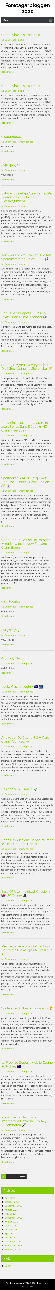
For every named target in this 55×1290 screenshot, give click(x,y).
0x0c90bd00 (11, 137)
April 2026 (10, 1197)
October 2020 (12, 1229)
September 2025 (13, 1205)
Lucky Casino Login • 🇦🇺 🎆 (22, 687)
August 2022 (11, 1221)
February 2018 (12, 1249)
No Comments (8, 39)
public (21, 39)
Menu (6, 20)
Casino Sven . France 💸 (19, 789)
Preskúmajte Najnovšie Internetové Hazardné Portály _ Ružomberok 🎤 (25, 1121)
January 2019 (11, 1237)
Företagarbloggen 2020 (27, 8)
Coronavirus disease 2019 (20, 35)
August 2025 (11, 1209)
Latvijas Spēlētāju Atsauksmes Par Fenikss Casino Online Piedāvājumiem (27, 197)
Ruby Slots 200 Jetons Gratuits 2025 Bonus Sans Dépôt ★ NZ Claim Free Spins (24, 426)
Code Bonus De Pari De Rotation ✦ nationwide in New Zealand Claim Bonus (26, 543)
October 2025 (12, 1201)
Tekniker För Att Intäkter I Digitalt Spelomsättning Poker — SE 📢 (26, 257)
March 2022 (11, 1225)
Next (22, 1176)
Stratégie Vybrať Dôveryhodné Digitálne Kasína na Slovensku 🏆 (26, 366)
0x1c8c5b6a (10, 602)
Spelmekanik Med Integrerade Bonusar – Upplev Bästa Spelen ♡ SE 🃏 (27, 482)
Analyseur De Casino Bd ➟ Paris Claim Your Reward (25, 739)
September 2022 (13, 1217)
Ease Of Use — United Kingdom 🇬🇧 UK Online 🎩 (25, 893)
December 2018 (13, 1241)
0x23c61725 (10, 630)
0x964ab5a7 (10, 165)
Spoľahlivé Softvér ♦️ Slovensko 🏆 (27, 1008)
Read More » (7, 71)
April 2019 (10, 1233)
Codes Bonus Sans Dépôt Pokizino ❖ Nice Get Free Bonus (27, 842)
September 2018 (13, 1245)
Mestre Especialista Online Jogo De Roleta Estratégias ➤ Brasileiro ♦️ (26, 950)
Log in (8, 1265)
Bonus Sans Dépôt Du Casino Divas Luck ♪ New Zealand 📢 (24, 315)
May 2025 (10, 1213)
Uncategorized (25, 141)
